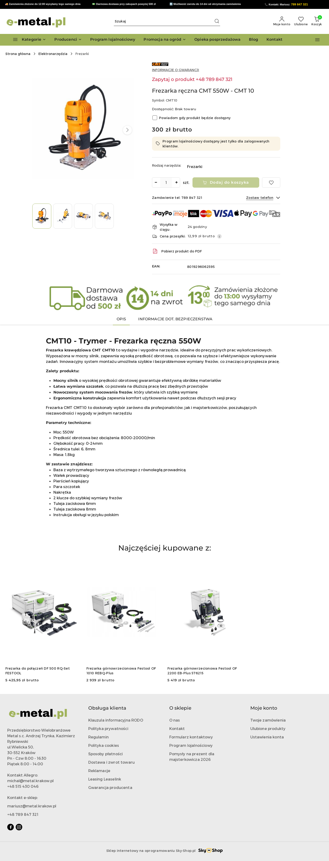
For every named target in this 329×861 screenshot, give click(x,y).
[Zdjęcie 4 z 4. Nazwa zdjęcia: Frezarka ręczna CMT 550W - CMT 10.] (104, 216)
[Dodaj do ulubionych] (271, 182)
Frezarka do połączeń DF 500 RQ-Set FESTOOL (37, 670)
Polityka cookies (103, 745)
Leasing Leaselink (104, 779)
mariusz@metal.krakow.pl (31, 806)
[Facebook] (10, 827)
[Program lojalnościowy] (112, 40)
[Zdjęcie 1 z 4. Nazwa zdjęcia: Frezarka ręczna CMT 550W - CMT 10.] (41, 216)
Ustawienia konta (267, 737)
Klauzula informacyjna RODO (115, 720)
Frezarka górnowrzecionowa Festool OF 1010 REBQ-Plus (121, 670)
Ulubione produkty (268, 728)
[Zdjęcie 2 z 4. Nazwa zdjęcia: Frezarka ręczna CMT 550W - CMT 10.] (62, 216)
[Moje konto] (281, 21)
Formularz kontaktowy (191, 737)
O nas (174, 720)
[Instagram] (19, 827)
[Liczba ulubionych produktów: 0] (301, 21)
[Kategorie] (27, 40)
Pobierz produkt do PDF (177, 251)
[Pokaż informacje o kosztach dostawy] (219, 236)
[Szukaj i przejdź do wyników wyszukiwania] (217, 21)
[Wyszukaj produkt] (167, 21)
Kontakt (177, 728)
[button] (68, 40)
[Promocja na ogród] (165, 40)
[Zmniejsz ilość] (155, 182)
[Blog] (253, 40)
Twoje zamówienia (268, 720)
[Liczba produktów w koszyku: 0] (317, 21)
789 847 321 (299, 4)
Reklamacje (99, 770)
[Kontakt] (274, 40)
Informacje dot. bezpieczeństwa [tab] (175, 319)
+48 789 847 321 (22, 814)
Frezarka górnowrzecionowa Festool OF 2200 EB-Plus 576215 (202, 670)
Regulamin (98, 737)
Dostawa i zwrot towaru (111, 762)
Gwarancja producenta (110, 787)
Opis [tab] (121, 319)
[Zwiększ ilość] (176, 182)
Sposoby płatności (105, 754)
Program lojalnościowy (191, 745)
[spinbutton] (166, 182)
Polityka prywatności (108, 728)
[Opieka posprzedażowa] (217, 40)
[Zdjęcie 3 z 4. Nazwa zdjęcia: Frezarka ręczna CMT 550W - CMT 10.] (83, 216)
